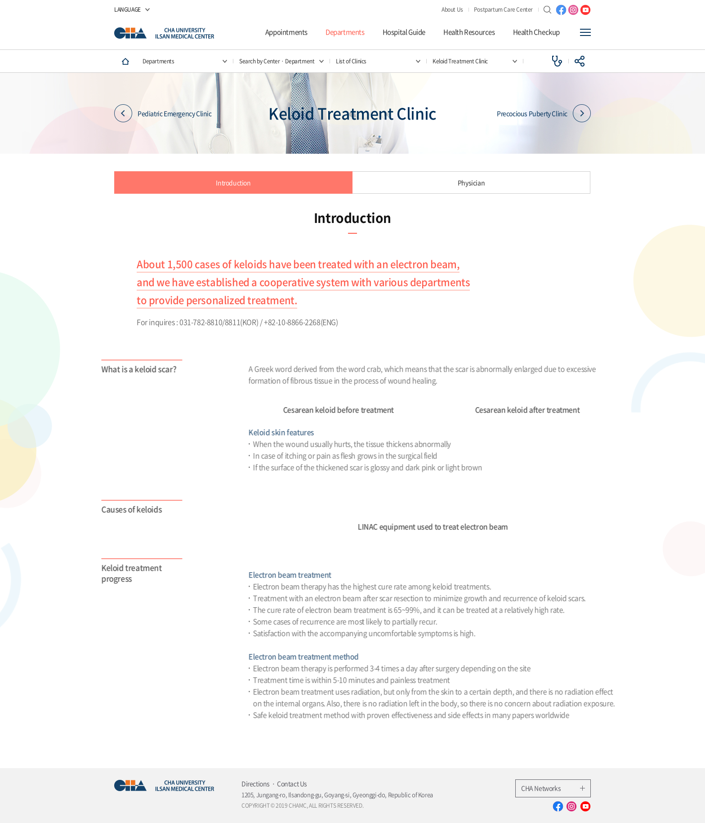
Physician (471, 182)
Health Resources (469, 32)
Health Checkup (536, 32)
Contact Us (292, 783)
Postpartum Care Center (503, 9)
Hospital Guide (404, 32)
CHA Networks (553, 787)
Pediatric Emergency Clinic (163, 113)
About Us (452, 9)
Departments (345, 32)
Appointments (286, 32)
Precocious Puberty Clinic (544, 113)
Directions (255, 783)
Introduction (233, 182)
